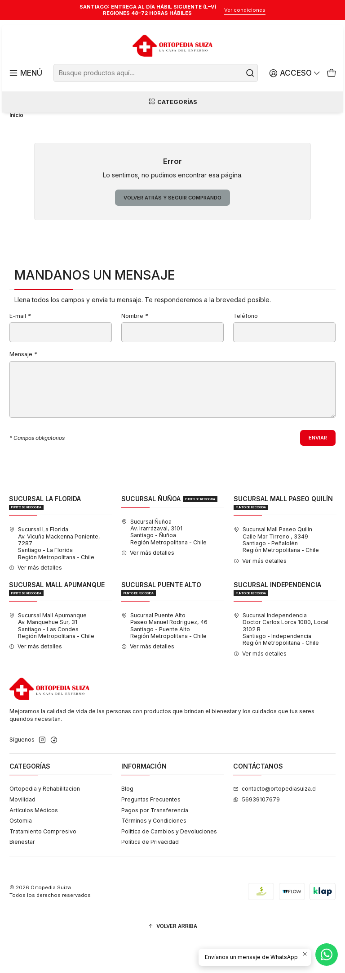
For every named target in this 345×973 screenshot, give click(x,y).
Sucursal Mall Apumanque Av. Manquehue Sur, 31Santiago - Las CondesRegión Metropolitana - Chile (51, 657)
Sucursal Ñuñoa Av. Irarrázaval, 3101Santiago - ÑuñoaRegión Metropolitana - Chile (164, 564)
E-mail (20, 347)
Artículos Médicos (33, 842)
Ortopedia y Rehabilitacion (44, 821)
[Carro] (331, 73)
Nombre (134, 347)
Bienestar (22, 873)
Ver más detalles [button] (35, 599)
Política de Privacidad (150, 873)
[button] (172, 958)
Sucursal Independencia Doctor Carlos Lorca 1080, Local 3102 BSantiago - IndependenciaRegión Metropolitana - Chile (281, 661)
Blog (127, 821)
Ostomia (20, 852)
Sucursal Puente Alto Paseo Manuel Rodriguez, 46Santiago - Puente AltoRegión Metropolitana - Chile (164, 657)
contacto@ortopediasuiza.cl (275, 821)
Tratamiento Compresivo (42, 863)
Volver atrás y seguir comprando (172, 227)
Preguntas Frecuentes (151, 831)
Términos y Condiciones (153, 852)
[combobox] (156, 73)
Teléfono (245, 347)
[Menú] (25, 73)
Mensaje (23, 386)
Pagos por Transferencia (154, 842)
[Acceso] (296, 73)
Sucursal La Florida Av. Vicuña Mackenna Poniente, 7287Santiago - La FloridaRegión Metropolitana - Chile (54, 575)
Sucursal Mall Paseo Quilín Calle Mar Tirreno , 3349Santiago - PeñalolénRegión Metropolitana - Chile (276, 571)
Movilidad (22, 831)
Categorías (172, 103)
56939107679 (256, 831)
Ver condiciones (244, 10)
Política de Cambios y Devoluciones (169, 863)
